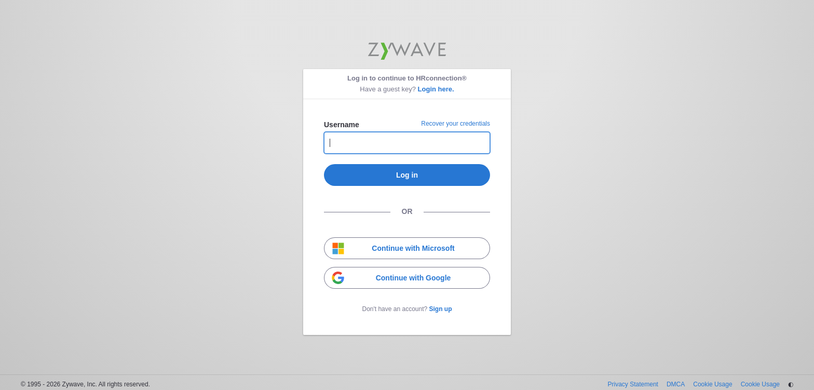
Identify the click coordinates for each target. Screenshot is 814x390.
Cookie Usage (712, 384)
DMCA (676, 384)
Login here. (436, 89)
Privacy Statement (633, 384)
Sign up (440, 309)
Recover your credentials (455, 123)
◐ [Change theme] (790, 384)
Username (341, 124)
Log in (407, 175)
